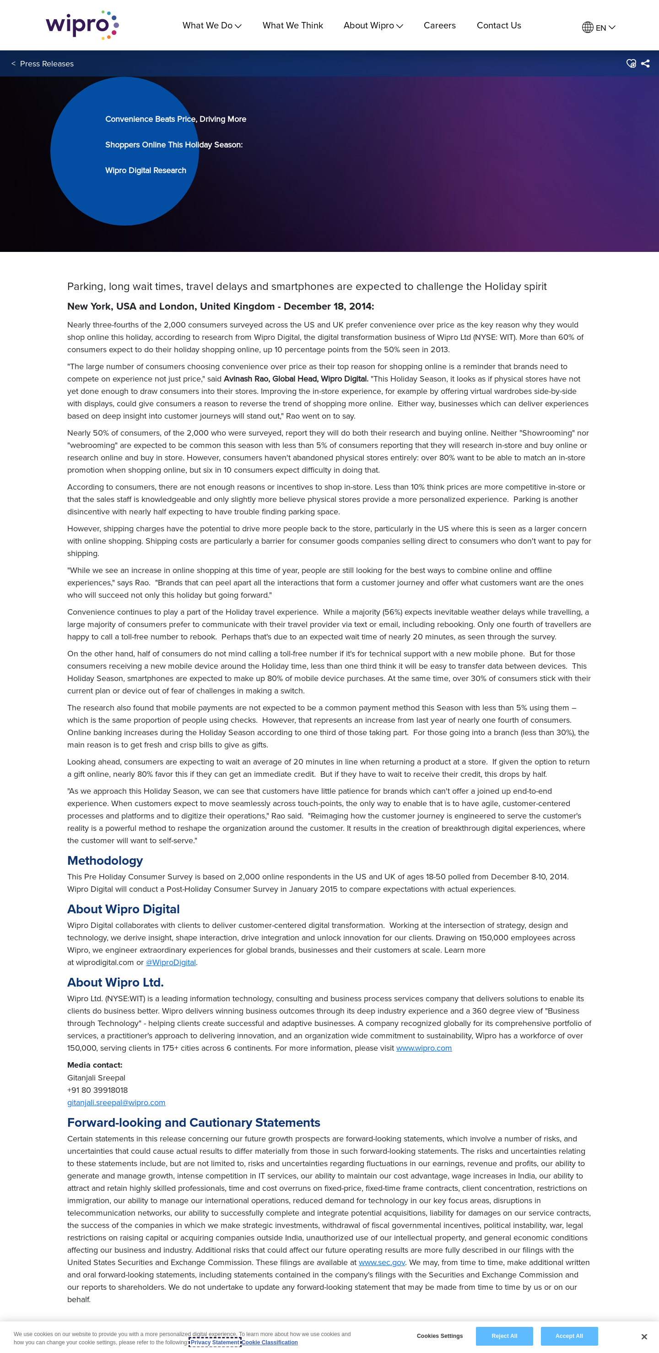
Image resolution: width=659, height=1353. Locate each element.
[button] (631, 64)
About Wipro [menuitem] (373, 25)
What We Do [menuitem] (212, 25)
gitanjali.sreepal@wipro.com (116, 1102)
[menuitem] (598, 27)
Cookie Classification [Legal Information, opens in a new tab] (270, 1342)
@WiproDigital (171, 962)
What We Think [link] (293, 25)
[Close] (644, 1336)
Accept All (569, 1336)
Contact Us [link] (499, 25)
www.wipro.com (424, 1047)
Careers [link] (440, 25)
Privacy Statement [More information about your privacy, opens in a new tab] (215, 1342)
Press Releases (47, 63)
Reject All (505, 1336)
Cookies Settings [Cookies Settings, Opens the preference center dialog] (440, 1336)
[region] (329, 1337)
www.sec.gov (382, 1262)
